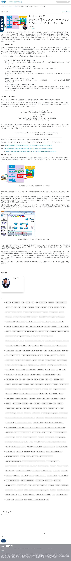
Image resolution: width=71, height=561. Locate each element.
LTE (20, 379)
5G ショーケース (42, 302)
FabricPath (40, 355)
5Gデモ (7, 307)
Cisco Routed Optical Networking (13, 336)
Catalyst (25, 312)
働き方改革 (53, 490)
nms (20, 389)
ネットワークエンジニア (11, 466)
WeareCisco (20, 413)
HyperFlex (34, 360)
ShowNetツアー (54, 398)
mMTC (35, 379)
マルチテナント (57, 480)
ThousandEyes (26, 408)
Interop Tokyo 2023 (31, 369)
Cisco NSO (8, 331)
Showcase (32, 398)
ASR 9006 (50, 307)
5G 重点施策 (51, 302)
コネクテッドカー (49, 437)
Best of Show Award (10, 312)
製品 (13, 499)
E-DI (37, 350)
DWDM (32, 350)
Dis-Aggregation (10, 350)
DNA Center (18, 350)
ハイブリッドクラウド (46, 470)
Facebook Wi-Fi (54, 355)
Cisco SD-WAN (26, 336)
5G (36, 302)
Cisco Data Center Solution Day (33, 321)
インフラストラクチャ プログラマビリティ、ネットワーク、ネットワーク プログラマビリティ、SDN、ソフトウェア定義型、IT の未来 (35, 427)
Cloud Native (24, 345)
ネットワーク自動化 (10, 470)
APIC (19, 307)
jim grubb (39, 374)
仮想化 (25, 490)
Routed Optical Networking (26, 393)
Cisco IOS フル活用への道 (18, 326)
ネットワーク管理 (64, 466)
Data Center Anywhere (50, 345)
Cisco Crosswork (20, 321)
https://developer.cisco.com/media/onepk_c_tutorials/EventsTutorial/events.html (28, 145)
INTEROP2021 (40, 369)
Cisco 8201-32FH (53, 312)
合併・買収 (66, 490)
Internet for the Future (51, 360)
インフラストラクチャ (38, 422)
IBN (39, 360)
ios (56, 369)
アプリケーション (63, 413)
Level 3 (58, 374)
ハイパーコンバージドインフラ (23, 470)
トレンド (28, 456)
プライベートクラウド (41, 475)
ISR (15, 374)
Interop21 (47, 369)
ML (31, 379)
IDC (43, 360)
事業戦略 (57, 485)
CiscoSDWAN (9, 345)
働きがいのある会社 (44, 490)
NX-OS (27, 389)
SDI (46, 393)
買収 (25, 499)
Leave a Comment (66, 11)
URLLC (45, 408)
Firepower (62, 355)
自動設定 (8, 499)
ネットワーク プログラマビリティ (13, 461)
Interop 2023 (14, 365)
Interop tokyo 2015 (41, 365)
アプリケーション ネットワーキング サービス (16, 417)
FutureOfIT (17, 360)
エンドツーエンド (36, 432)
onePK (32, 389)
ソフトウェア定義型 (10, 451)
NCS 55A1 (56, 379)
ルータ (29, 485)
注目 (53, 494)
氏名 (2, 536)
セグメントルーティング (61, 446)
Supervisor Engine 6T (46, 403)
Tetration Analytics (10, 408)
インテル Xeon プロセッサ (60, 417)
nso (23, 389)
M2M (24, 379)
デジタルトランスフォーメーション (54, 451)
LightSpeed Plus (9, 379)
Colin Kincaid (35, 345)
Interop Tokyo (22, 365)
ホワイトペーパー (39, 480)
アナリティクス (54, 413)
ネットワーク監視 (54, 466)
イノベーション (40, 417)
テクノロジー (19, 451)
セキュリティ (39, 446)
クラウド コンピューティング (30, 437)
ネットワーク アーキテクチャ (46, 456)
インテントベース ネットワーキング (23, 422)
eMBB (45, 350)
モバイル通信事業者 (22, 485)
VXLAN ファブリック (10, 413)
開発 (48, 499)
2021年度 (28, 302)
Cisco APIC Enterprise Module (30, 316)
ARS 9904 (38, 307)
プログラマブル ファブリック (27, 480)
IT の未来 (20, 374)
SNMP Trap (8, 403)
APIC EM (24, 307)
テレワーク (26, 451)
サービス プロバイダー (11, 441)
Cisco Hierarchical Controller (57, 321)
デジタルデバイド (41, 451)
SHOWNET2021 (45, 398)
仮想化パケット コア (33, 490)
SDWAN (61, 393)
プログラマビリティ (63, 475)
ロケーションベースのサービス (40, 485)
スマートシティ (30, 446)
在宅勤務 (8, 494)
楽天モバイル (32, 494)
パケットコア (64, 470)
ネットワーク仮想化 (34, 466)
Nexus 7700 (47, 384)
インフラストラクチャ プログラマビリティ (54, 422)
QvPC (64, 389)
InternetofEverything (62, 360)
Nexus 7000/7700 (39, 384)
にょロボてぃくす (45, 413)
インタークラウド (49, 417)
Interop (7, 365)
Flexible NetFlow (9, 360)
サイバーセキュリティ (60, 437)
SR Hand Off (25, 403)
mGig (28, 379)
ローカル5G (51, 485)
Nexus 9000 (54, 384)
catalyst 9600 (32, 312)
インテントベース (10, 422)
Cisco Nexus (47, 326)
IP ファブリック (9, 374)
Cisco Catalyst (61, 316)
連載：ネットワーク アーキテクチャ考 (36, 499)
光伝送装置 (59, 490)
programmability (57, 389)
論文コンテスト (19, 499)
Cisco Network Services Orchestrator (34, 326)
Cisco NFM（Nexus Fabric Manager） (60, 326)
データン (22, 456)
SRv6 (31, 403)
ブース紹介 (31, 475)
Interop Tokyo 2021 (20, 369)
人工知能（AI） (9, 490)
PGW (51, 389)
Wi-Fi (34, 413)
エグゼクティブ (9, 432)
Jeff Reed (33, 374)
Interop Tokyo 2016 (51, 365)
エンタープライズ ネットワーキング (23, 432)
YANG (38, 413)
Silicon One (62, 398)
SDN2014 (55, 393)
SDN (50, 393)
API (15, 307)
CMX (30, 345)
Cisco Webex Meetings (38, 340)
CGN (38, 312)
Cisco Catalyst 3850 (10, 321)
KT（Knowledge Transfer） (49, 374)
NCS (51, 379)
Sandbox (36, 393)
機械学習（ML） (40, 494)
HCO (23, 360)
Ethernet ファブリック (15, 355)
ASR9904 (63, 307)
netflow (62, 379)
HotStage (28, 360)
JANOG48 (26, 374)
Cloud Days (16, 345)
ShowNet (38, 398)
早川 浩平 (32, 28)
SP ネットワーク (16, 403)
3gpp (33, 302)
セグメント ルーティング (49, 446)
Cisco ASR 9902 (52, 316)
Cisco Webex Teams (49, 340)
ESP (7, 355)
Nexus (32, 384)
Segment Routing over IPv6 (21, 398)
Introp (53, 369)
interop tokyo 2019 (10, 369)
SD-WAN (42, 393)
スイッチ (8, 446)
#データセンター (16, 302)
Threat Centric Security (36, 408)
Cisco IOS (8, 326)
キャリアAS (19, 437)
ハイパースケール (36, 470)
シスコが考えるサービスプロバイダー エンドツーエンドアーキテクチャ (50, 441)
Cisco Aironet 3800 (17, 316)
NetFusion (8, 384)
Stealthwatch (37, 403)
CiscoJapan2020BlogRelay (62, 340)
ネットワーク (35, 456)
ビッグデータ (9, 475)
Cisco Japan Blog (4, 6)
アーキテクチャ (31, 417)
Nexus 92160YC (9, 389)
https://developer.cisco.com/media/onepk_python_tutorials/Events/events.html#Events (31, 151)
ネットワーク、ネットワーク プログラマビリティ (33, 461)
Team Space (60, 403)
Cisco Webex (28, 340)
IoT (60, 369)
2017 (23, 302)
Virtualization (51, 408)
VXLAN (61, 408)
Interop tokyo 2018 (62, 365)
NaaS (46, 379)
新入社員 (25, 494)
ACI (12, 307)
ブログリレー (24, 475)
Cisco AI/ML (9, 316)
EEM (41, 350)
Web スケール (27, 413)
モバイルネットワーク (11, 485)
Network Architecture (24, 384)
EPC (63, 350)
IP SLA (64, 369)
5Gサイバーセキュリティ (61, 302)
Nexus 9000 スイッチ (64, 384)
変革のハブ (14, 494)
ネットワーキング (13, 6)
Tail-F (54, 403)
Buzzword (19, 312)
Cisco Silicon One (36, 336)
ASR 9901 (56, 307)
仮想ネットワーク (18, 490)
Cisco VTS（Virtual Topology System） (14, 340)
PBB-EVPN (45, 389)
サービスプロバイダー (23, 441)
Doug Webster (26, 350)
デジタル (33, 451)
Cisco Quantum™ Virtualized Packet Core (59, 331)
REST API (16, 393)
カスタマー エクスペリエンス (60, 432)
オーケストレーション (47, 432)
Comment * (4, 515)
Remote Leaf (9, 393)
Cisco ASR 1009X (43, 316)
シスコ (30, 441)
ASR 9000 (44, 307)
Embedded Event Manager (54, 350)
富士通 (20, 494)
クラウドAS (41, 437)
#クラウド (8, 302)
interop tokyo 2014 (31, 365)
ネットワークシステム (23, 466)
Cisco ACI (61, 312)
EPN (67, 350)
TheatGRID (18, 408)
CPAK (41, 345)
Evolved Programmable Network (28, 355)
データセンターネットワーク (12, 456)
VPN (57, 408)
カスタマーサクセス (10, 437)
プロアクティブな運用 (52, 475)
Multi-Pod (41, 379)
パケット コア (56, 470)
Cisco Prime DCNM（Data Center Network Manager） (25, 331)
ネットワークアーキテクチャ (52, 461)
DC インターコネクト (61, 345)
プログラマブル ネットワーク (12, 480)
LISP (16, 379)
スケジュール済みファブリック (18, 446)
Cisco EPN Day (45, 321)
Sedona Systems (10, 398)
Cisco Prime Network (43, 331)
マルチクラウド (48, 480)
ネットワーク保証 (45, 466)
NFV (16, 389)
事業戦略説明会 (64, 485)
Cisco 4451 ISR (44, 312)
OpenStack (38, 389)
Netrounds (14, 384)
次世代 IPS (48, 494)
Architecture (31, 307)
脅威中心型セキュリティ (61, 494)
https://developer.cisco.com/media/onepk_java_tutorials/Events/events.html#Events (29, 148)
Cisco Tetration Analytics (46, 336)
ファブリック (17, 475)
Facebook (47, 355)
